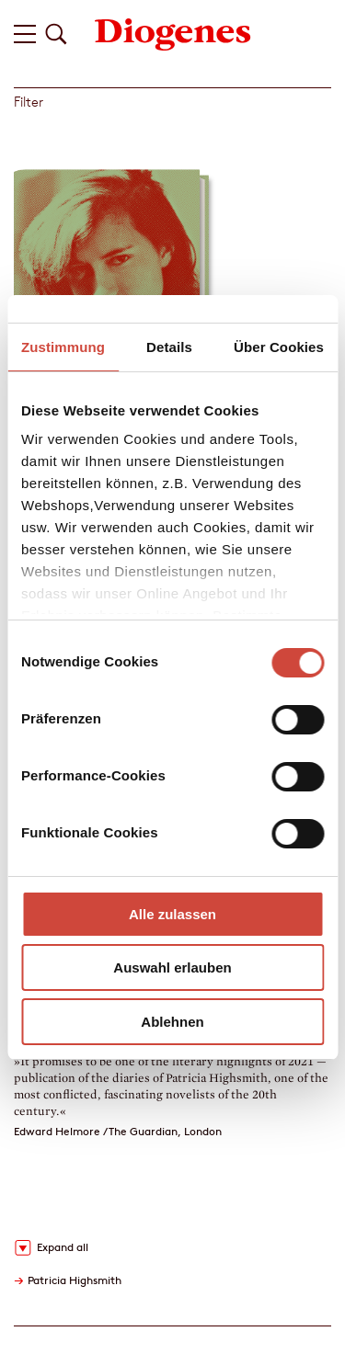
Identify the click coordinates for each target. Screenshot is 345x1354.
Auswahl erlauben (172, 967)
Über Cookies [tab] (279, 347)
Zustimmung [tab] (63, 347)
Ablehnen (172, 1022)
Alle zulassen (172, 914)
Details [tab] (169, 347)
